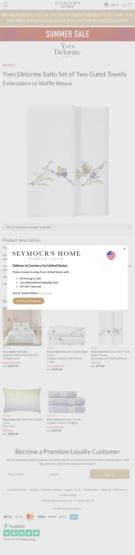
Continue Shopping (28, 301)
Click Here (45, 293)
